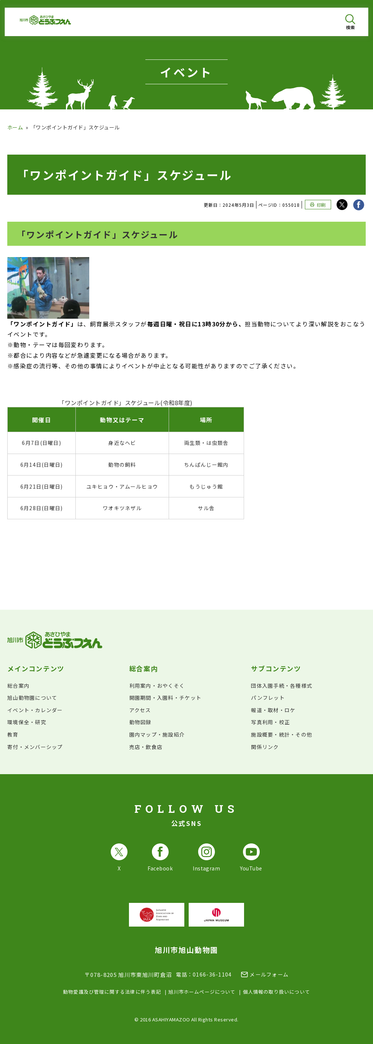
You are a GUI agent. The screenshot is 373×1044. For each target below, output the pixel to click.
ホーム (15, 127)
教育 (13, 734)
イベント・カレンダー (35, 710)
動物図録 (140, 722)
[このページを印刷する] (318, 204)
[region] (186, 459)
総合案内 (18, 685)
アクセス (140, 710)
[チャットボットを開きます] (349, 1020)
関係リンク (265, 746)
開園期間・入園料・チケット (165, 697)
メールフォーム (269, 974)
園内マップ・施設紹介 (157, 734)
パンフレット (268, 697)
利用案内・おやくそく (157, 685)
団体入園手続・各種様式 (281, 685)
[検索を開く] (350, 22)
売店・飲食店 (146, 746)
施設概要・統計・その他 (281, 734)
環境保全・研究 (26, 722)
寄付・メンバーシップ (35, 746)
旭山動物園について (32, 697)
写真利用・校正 (270, 722)
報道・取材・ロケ (273, 710)
